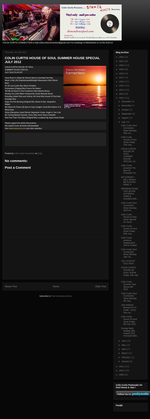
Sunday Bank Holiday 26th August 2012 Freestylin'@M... (129, 332)
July (124, 122)
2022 (121, 57)
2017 (121, 77)
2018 (121, 73)
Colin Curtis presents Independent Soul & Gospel (129, 241)
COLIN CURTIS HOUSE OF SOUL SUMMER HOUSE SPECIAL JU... (129, 155)
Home (56, 286)
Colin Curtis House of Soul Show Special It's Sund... (128, 218)
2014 (121, 90)
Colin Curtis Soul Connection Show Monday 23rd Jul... (129, 207)
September (127, 114)
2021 (121, 61)
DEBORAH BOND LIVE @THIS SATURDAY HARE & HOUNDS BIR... (129, 193)
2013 (121, 94)
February (126, 357)
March (125, 353)
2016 (121, 81)
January (126, 361)
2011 (121, 366)
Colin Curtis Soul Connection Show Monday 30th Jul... (129, 129)
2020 (121, 65)
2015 (121, 85)
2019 (121, 69)
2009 (121, 374)
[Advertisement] (55, 258)
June (124, 341)
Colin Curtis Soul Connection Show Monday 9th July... (129, 297)
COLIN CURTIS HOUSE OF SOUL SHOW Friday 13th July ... (129, 272)
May (124, 345)
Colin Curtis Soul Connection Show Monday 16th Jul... (129, 253)
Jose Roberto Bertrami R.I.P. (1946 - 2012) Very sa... (129, 309)
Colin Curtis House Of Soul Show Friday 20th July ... (129, 230)
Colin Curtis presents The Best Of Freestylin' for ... (129, 169)
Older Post (100, 286)
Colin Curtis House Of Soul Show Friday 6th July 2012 (129, 320)
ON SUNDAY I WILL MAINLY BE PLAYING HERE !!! (128, 181)
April (124, 349)
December (127, 101)
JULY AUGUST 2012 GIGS (128, 262)
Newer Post (11, 286)
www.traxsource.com (17, 128)
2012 (121, 98)
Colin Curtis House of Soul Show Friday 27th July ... (128, 141)
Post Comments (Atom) (61, 296)
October (126, 110)
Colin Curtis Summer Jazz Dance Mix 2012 (128, 285)
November (127, 105)
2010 (121, 370)
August (125, 118)
